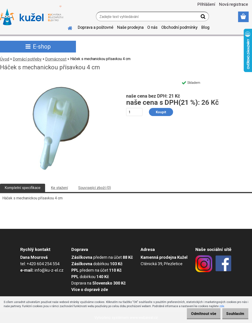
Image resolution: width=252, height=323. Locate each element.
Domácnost (56, 59)
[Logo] (31, 17)
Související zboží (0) (94, 188)
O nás (152, 27)
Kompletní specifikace (23, 188)
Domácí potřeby (27, 59)
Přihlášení (206, 4)
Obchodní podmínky (179, 27)
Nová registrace (233, 4)
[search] (203, 17)
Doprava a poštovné (95, 27)
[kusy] (134, 112)
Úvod (4, 59)
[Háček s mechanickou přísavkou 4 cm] (58, 80)
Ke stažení (59, 188)
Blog (205, 27)
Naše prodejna (130, 27)
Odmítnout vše (198, 313)
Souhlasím (234, 313)
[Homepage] (67, 27)
